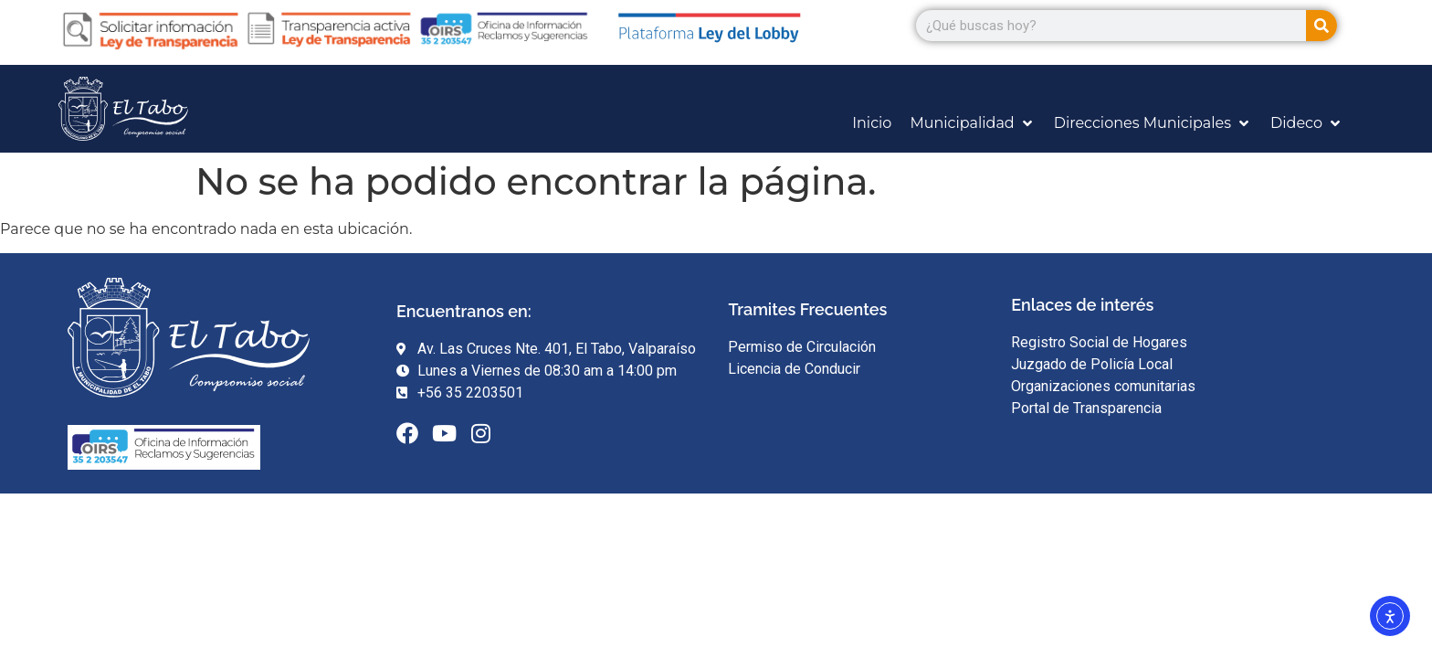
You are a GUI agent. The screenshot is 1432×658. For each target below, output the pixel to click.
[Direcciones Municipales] (1153, 123)
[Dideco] (1307, 123)
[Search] (1321, 25)
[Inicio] (871, 123)
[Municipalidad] (972, 123)
